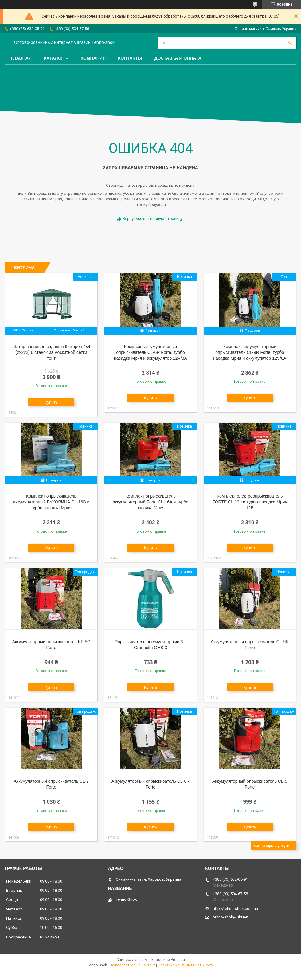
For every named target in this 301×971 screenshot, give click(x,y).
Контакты (130, 58)
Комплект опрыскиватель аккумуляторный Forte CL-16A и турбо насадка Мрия (150, 502)
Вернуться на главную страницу (152, 218)
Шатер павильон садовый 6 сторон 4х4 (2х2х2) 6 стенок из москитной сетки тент (51, 352)
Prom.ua (178, 959)
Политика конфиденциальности (186, 965)
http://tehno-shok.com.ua (235, 908)
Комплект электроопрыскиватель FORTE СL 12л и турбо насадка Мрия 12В (249, 502)
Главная (21, 58)
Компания (93, 58)
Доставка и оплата (177, 58)
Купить (51, 402)
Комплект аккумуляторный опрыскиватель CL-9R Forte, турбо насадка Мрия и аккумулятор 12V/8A (249, 352)
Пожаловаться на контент (132, 965)
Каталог (54, 58)
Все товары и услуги (271, 846)
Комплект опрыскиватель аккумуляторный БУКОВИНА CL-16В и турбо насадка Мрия (51, 502)
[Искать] (290, 43)
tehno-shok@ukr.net (230, 917)
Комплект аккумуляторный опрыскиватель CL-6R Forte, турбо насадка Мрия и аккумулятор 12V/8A (150, 352)
